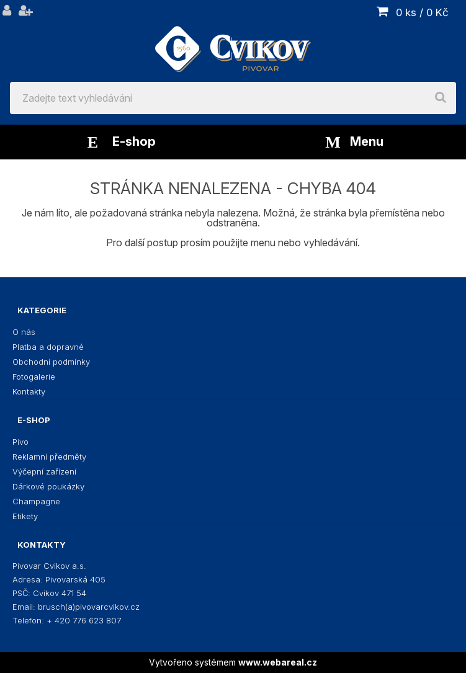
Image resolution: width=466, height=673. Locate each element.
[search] (440, 98)
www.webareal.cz (277, 662)
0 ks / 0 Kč (422, 12)
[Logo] (233, 41)
